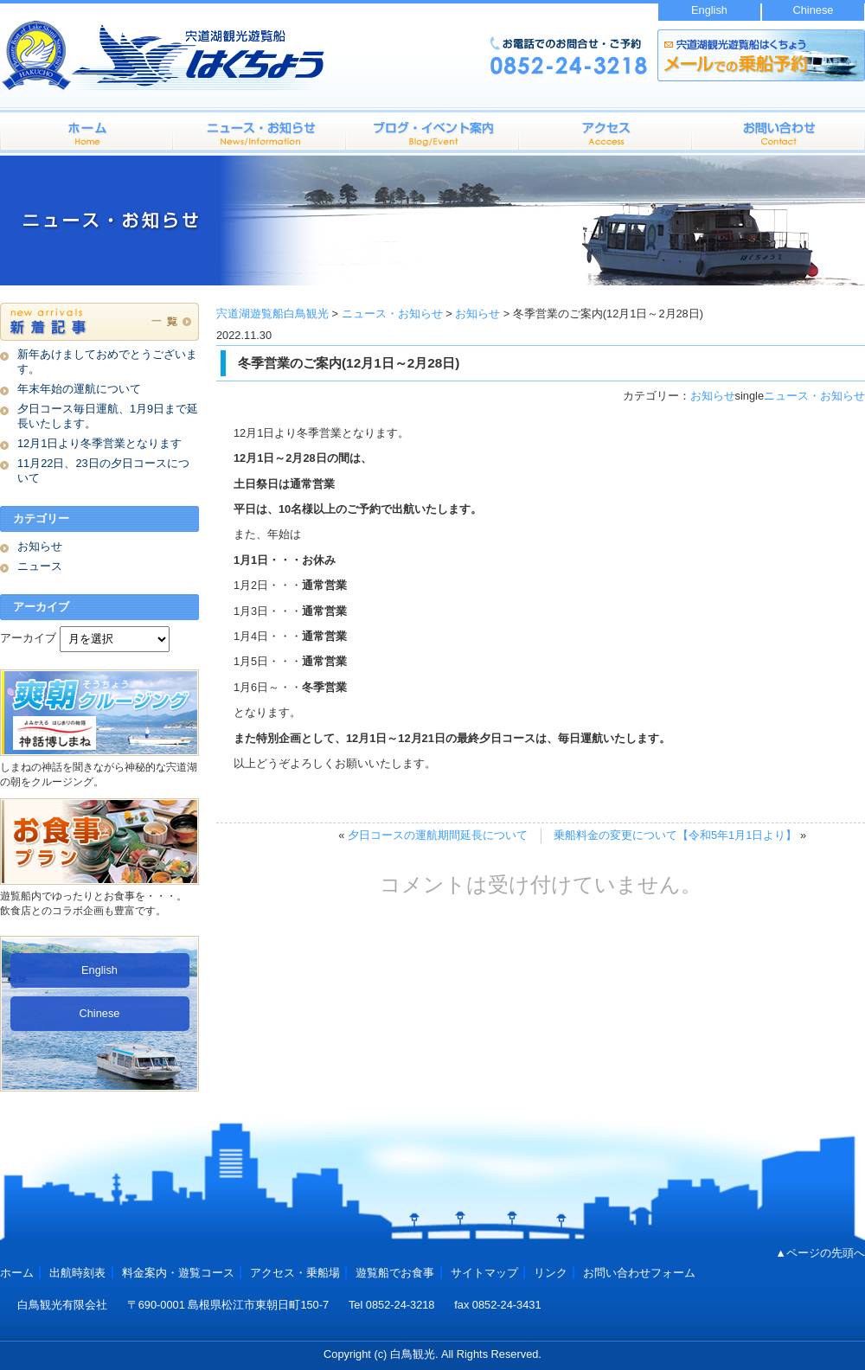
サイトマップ (484, 1272)
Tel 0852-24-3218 (392, 1304)
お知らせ (712, 395)
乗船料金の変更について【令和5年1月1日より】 (675, 835)
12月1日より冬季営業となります (99, 443)
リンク (550, 1272)
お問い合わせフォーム (778, 131)
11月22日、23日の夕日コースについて (103, 470)
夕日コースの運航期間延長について (438, 835)
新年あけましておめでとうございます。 (107, 361)
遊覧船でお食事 (395, 1272)
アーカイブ (28, 637)
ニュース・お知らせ (814, 395)
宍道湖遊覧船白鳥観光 (272, 313)
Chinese (813, 9)
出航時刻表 (432, 131)
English (709, 9)
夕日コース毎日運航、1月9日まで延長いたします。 (107, 416)
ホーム (86, 131)
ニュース (39, 566)
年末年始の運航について (79, 388)
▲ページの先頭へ (820, 1252)
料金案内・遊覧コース (259, 131)
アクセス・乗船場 (605, 131)
